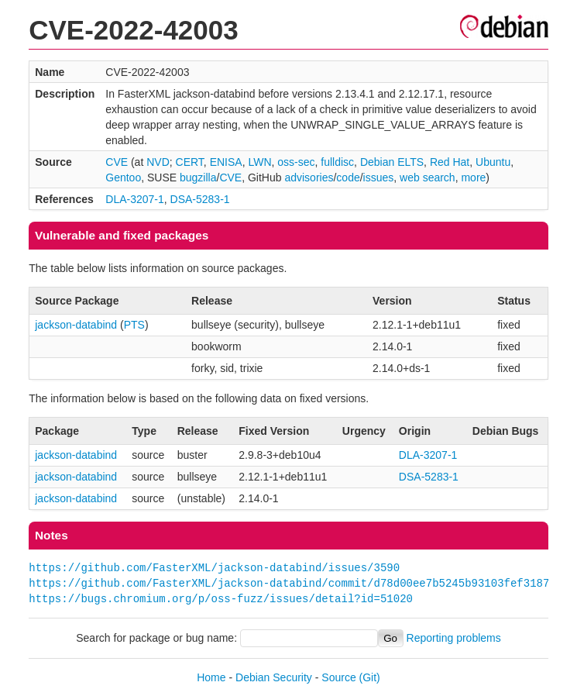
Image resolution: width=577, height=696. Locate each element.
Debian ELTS (392, 162)
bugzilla (198, 177)
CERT (190, 162)
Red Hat (449, 162)
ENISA (226, 162)
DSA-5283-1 (200, 199)
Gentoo (123, 177)
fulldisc (337, 162)
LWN (259, 162)
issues (378, 177)
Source (338, 677)
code (347, 177)
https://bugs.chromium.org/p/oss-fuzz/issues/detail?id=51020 (221, 598)
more (473, 177)
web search (427, 177)
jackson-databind (76, 325)
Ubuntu (493, 162)
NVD (158, 162)
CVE (116, 162)
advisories (308, 177)
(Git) (369, 677)
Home (211, 677)
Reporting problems (454, 638)
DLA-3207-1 (134, 199)
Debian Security (273, 677)
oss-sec (295, 162)
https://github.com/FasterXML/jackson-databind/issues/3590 (214, 567)
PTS (134, 325)
